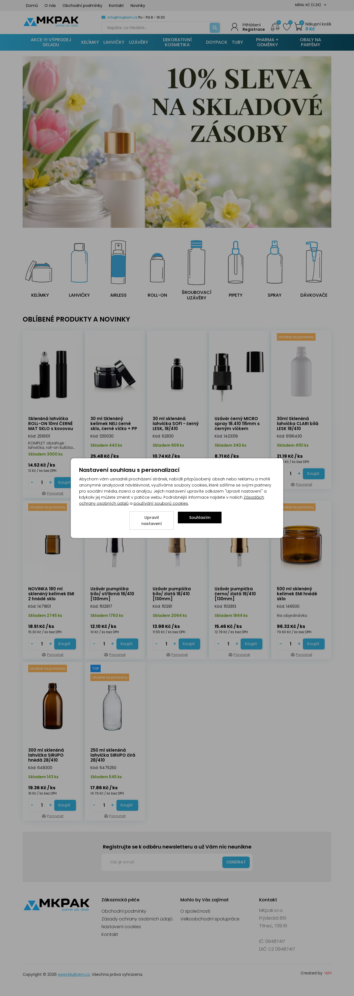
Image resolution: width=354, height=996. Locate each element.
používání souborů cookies (161, 503)
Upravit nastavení (151, 520)
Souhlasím (199, 517)
